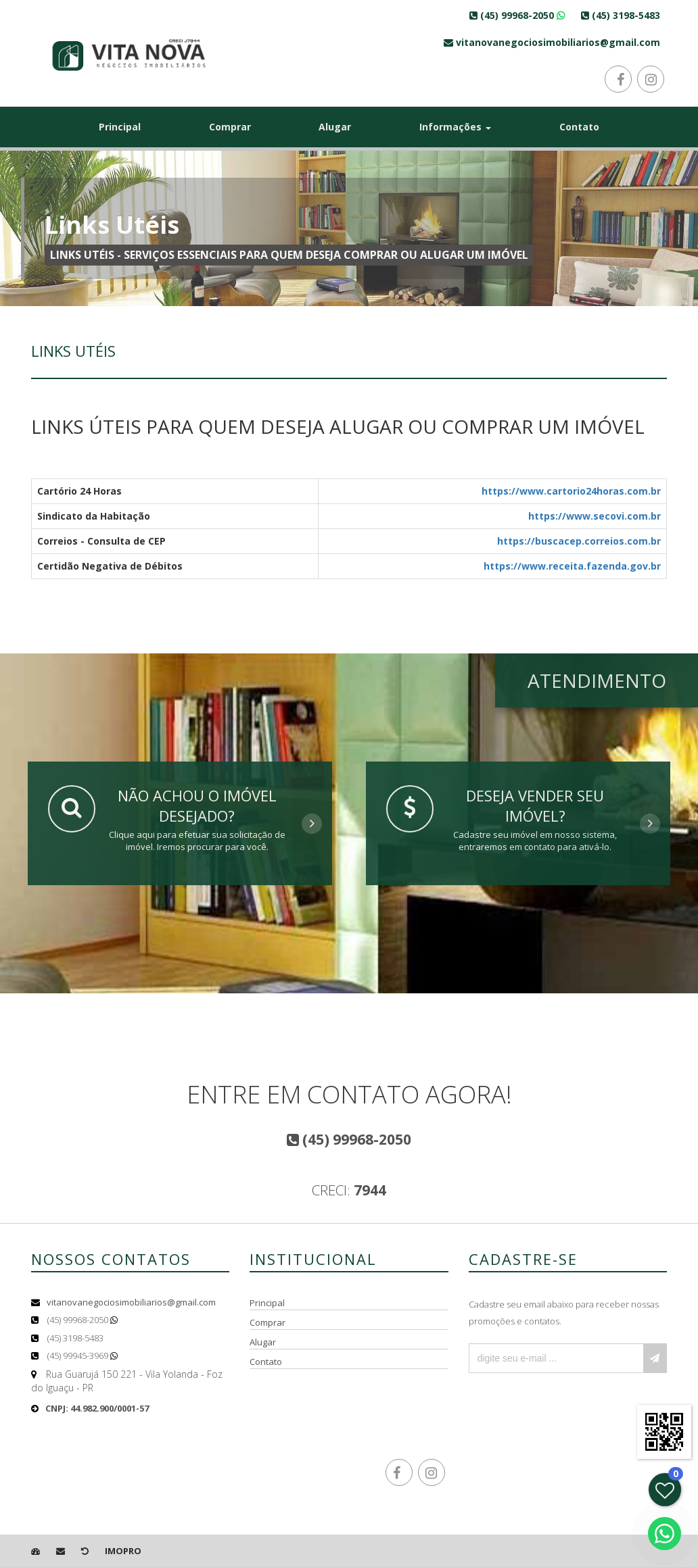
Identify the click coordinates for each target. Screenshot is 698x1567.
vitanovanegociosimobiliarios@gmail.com (131, 1302)
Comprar (230, 126)
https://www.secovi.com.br (594, 515)
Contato (579, 126)
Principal (120, 126)
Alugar (335, 126)
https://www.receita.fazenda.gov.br (572, 565)
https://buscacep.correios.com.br (579, 540)
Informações (455, 126)
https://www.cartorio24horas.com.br (571, 490)
